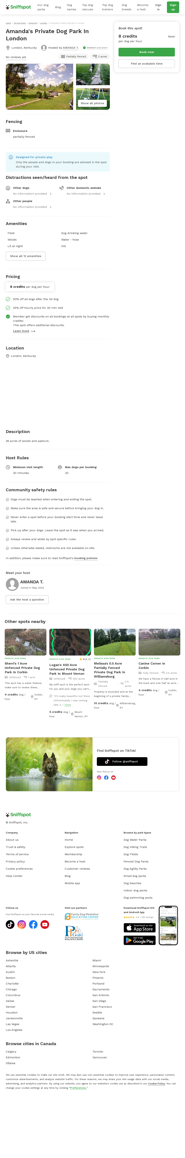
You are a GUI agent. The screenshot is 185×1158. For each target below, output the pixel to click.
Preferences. (78, 1087)
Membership (73, 854)
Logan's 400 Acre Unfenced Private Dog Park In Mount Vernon (67, 669)
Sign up (173, 7)
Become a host (142, 7)
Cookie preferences (19, 868)
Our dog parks (43, 7)
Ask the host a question (27, 599)
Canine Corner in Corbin (152, 665)
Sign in (158, 7)
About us (12, 839)
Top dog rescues (87, 7)
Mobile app (72, 883)
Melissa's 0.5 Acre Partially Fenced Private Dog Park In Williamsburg (109, 669)
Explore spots (74, 847)
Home (69, 839)
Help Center (14, 876)
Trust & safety (15, 847)
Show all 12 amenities (25, 256)
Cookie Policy (156, 1083)
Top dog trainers (107, 7)
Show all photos (92, 103)
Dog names (71, 7)
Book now (146, 52)
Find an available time (147, 63)
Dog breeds (126, 7)
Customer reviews (77, 868)
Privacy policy (15, 861)
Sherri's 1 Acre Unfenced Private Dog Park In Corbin (22, 667)
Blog (58, 7)
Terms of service (17, 854)
